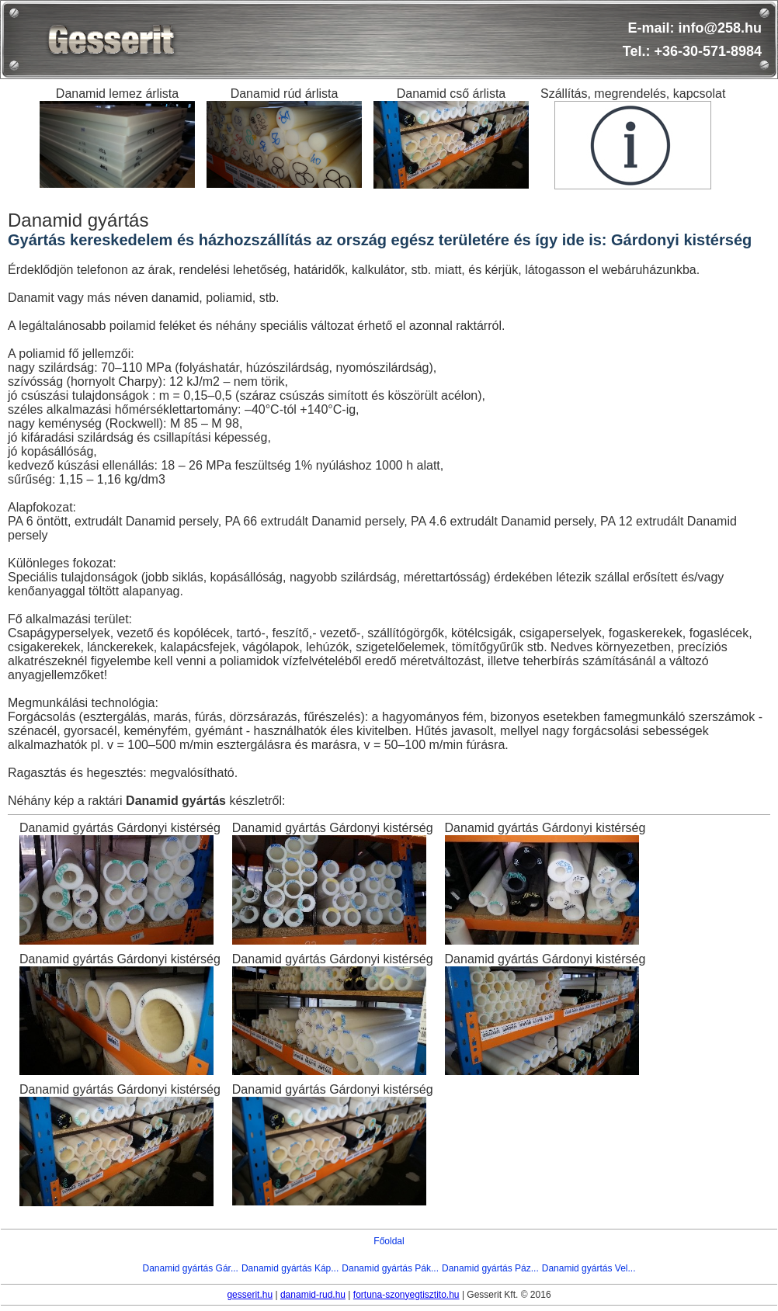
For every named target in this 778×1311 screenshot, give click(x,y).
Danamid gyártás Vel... (589, 1268)
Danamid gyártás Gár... (190, 1268)
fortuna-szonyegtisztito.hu (406, 1294)
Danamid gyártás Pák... (390, 1268)
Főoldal (388, 1241)
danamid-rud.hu (313, 1294)
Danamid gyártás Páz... (490, 1268)
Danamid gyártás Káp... (290, 1268)
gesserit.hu (250, 1294)
